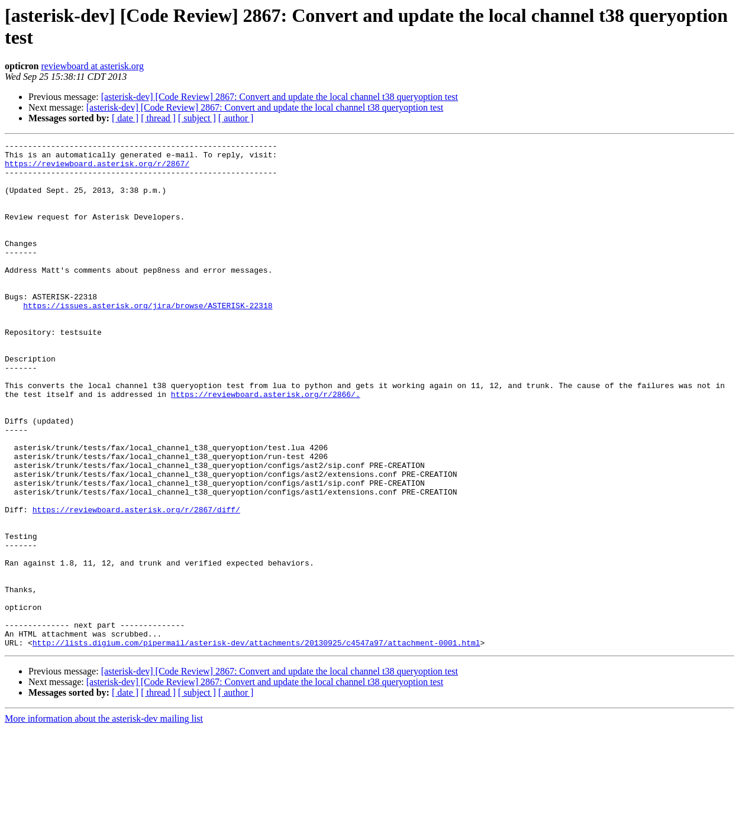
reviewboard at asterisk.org (92, 66)
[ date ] (125, 118)
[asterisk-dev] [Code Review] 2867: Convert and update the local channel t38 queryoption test (279, 97)
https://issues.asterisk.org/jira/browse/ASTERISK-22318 (147, 339)
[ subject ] (197, 118)
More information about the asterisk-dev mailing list (104, 820)
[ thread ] (158, 118)
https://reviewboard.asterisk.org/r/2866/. (265, 445)
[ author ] (236, 118)
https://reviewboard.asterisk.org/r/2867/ (97, 168)
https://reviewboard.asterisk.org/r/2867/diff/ (136, 584)
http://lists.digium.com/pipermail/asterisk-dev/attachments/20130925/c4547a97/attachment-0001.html (256, 743)
